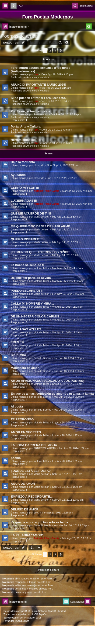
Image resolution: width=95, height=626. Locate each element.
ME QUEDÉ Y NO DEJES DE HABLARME (40, 226)
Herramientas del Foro (27, 140)
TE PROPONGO (22, 419)
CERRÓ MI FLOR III (25, 187)
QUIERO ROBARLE (25, 239)
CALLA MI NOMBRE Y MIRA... (32, 303)
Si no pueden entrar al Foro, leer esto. (38, 98)
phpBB (24, 611)
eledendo (39, 165)
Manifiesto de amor (25, 368)
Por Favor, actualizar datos (30, 111)
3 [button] (55, 50)
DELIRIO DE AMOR (25, 509)
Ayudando (18, 175)
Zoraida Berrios (42, 358)
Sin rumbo (18, 355)
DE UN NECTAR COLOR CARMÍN (35, 316)
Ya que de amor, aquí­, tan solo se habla (39, 522)
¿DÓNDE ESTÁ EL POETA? (31, 471)
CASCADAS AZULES (26, 329)
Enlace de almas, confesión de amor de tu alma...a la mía (52, 393)
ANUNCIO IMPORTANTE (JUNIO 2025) (38, 84)
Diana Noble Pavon (45, 525)
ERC (36, 512)
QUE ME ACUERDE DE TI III (31, 213)
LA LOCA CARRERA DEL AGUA (34, 445)
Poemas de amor (19, 36)
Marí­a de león (41, 216)
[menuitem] (17, 6)
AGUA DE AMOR (23, 483)
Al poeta (17, 406)
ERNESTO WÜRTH (45, 448)
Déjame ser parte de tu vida (31, 278)
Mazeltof (30, 617)
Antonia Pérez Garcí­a (47, 190)
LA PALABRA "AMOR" (27, 535)
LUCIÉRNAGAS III (24, 200)
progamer (14, 617)
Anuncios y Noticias (37, 77)
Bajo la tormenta (23, 162)
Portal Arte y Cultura (26, 126)
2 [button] (50, 50)
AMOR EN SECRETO (26, 432)
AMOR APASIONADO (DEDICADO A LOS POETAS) (47, 380)
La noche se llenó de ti (27, 265)
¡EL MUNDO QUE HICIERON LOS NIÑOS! (40, 252)
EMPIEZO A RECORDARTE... (32, 496)
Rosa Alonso (41, 114)
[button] (60, 50)
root (36, 74)
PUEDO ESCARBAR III (27, 290)
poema (16, 458)
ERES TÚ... (19, 342)
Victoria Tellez (41, 268)
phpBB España (38, 614)
